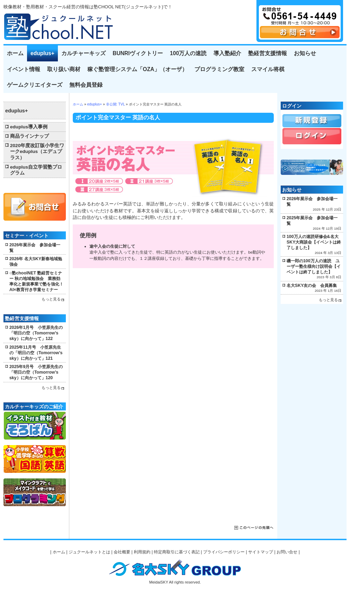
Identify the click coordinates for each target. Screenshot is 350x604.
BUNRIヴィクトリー (138, 53)
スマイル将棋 (268, 69)
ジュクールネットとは (89, 552)
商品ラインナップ (29, 136)
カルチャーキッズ (83, 53)
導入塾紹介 (227, 53)
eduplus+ (42, 53)
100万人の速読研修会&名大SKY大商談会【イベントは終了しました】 (314, 242)
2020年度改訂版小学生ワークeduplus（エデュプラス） (37, 151)
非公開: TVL (115, 104)
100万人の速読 (188, 53)
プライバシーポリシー (224, 552)
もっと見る (51, 299)
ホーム (15, 53)
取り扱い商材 (63, 69)
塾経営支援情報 (267, 53)
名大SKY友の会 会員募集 (312, 285)
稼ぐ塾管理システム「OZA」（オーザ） (137, 69)
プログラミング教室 (219, 69)
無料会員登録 (86, 85)
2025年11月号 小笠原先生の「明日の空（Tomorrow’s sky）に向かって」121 (35, 353)
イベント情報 (23, 69)
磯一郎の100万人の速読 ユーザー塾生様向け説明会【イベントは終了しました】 (314, 266)
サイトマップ (260, 552)
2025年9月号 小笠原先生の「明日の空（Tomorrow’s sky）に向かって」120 (36, 372)
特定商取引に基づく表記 (177, 552)
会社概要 (122, 552)
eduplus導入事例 (28, 126)
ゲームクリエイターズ (34, 85)
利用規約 (142, 552)
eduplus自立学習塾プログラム (36, 170)
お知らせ (305, 53)
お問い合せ (287, 552)
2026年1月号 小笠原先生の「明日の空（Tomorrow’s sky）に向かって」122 (36, 333)
